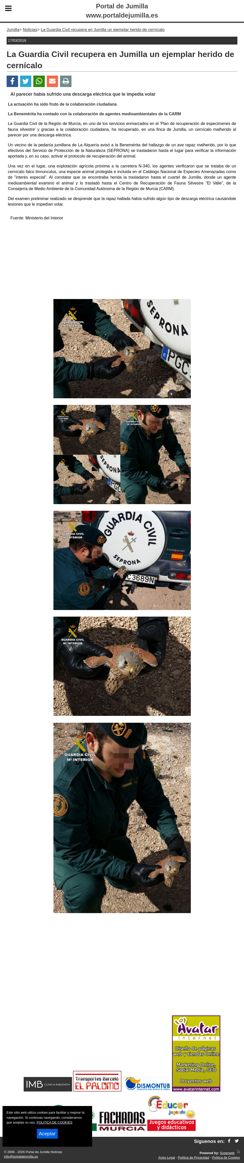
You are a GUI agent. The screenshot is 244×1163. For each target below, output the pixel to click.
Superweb (227, 1153)
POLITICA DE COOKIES (55, 1122)
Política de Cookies (226, 1157)
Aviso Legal (166, 1157)
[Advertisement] (122, 260)
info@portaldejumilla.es (21, 1156)
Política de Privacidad (193, 1157)
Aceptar (47, 1133)
